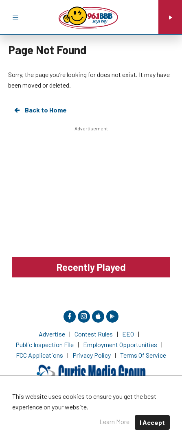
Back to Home (40, 110)
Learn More (114, 421)
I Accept (152, 422)
